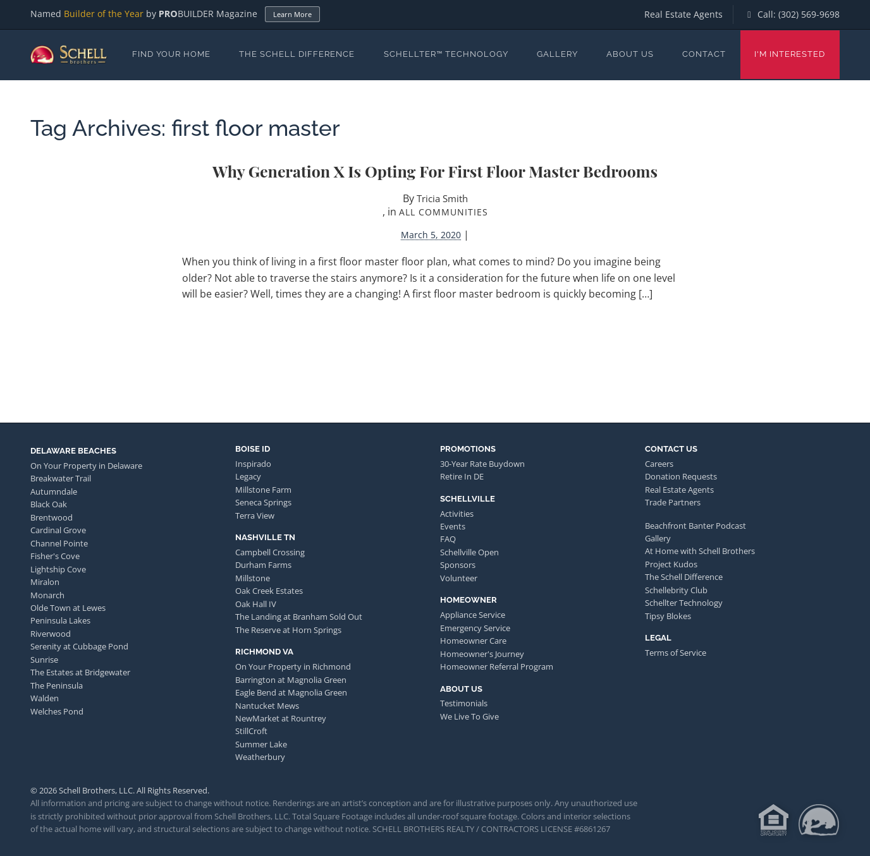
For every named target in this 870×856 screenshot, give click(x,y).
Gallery (557, 54)
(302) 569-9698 (809, 14)
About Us (630, 54)
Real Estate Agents (683, 14)
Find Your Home (171, 54)
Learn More (292, 14)
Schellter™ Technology (446, 54)
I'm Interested (789, 54)
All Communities (443, 212)
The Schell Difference (297, 54)
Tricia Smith (442, 198)
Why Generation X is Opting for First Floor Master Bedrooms (435, 170)
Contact (704, 54)
